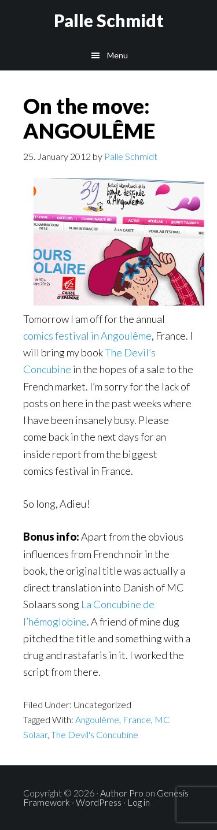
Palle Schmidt (109, 20)
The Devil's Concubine (94, 734)
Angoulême (97, 719)
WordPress (99, 801)
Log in (138, 801)
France (137, 719)
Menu (117, 55)
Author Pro (122, 792)
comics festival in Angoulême (87, 335)
